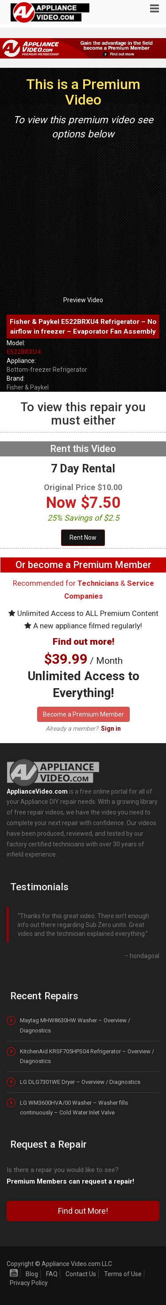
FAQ (52, 1274)
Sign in (111, 728)
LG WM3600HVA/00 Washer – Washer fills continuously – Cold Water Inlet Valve (74, 1107)
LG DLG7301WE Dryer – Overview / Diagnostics (80, 1082)
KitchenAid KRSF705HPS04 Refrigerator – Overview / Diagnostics (87, 1056)
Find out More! (83, 1210)
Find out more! (83, 641)
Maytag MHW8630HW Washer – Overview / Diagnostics (75, 1025)
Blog (32, 1274)
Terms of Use (123, 1274)
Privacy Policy (29, 1282)
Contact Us (81, 1274)
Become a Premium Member (83, 714)
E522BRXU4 (24, 351)
